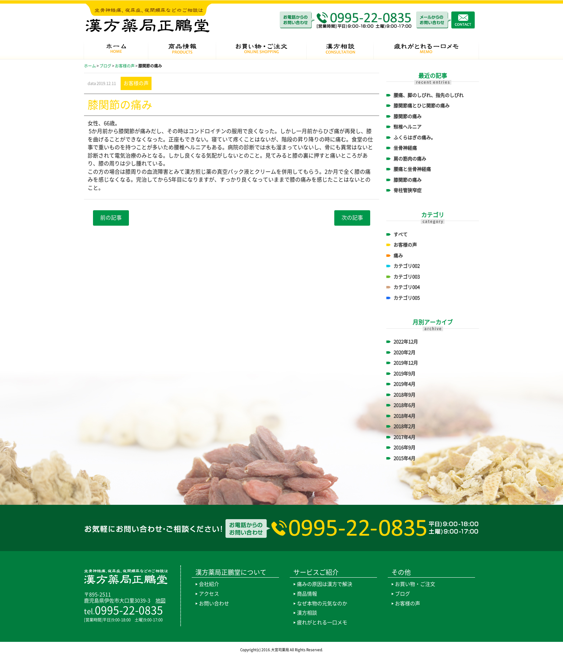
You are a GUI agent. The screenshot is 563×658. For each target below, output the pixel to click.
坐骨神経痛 (405, 148)
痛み (398, 255)
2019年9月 (404, 373)
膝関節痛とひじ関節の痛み (422, 105)
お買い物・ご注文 (415, 584)
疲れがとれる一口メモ (322, 622)
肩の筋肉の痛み (410, 158)
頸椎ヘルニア (408, 126)
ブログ (402, 593)
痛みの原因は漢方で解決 (324, 584)
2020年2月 (404, 352)
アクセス (209, 593)
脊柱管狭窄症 (408, 190)
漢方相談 (307, 612)
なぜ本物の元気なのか (322, 603)
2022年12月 (406, 341)
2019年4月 (404, 384)
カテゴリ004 (407, 287)
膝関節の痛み (408, 116)
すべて (401, 234)
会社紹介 (209, 584)
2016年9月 (404, 447)
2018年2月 (404, 426)
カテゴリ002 (407, 266)
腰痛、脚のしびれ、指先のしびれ (429, 95)
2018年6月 (404, 405)
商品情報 (307, 593)
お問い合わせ (214, 603)
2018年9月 (404, 395)
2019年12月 (406, 363)
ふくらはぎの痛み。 (415, 137)
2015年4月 (404, 458)
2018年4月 (404, 416)
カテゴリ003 (407, 276)
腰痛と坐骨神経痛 (412, 169)
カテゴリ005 (407, 298)
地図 (160, 600)
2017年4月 (404, 437)
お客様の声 (405, 245)
